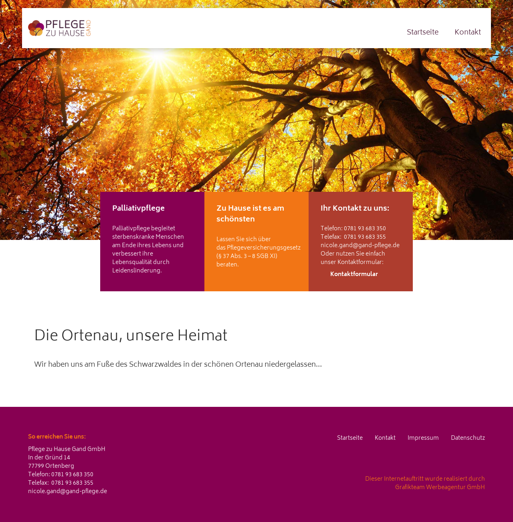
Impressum (423, 438)
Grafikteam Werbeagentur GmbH (440, 488)
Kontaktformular (354, 275)
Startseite (422, 32)
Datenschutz (468, 438)
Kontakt (467, 32)
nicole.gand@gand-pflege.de (360, 246)
